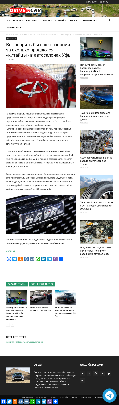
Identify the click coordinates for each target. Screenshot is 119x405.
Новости (47, 20)
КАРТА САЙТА (91, 2)
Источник (10, 251)
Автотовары (33, 20)
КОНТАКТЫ (104, 2)
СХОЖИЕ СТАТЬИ (17, 284)
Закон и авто (89, 20)
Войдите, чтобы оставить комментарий (24, 342)
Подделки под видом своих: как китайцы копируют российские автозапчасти (96, 250)
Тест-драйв (61, 20)
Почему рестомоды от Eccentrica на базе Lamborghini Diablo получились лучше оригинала (16, 313)
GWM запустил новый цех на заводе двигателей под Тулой (96, 160)
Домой (9, 34)
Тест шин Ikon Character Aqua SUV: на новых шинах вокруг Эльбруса (96, 205)
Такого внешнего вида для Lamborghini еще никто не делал (95, 116)
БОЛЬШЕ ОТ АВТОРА (42, 284)
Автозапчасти (15, 20)
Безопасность (15, 27)
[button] (109, 20)
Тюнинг (75, 20)
